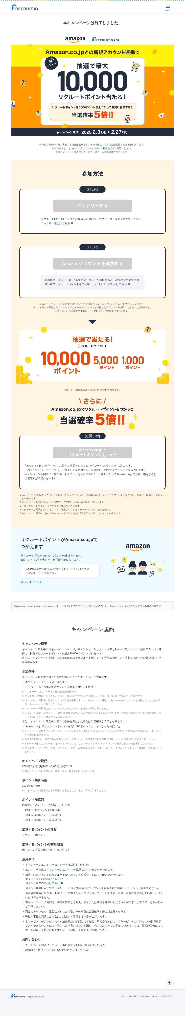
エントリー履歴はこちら (55, 223)
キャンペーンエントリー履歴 (63, 869)
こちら (63, 849)
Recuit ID (24, 7)
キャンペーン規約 (98, 148)
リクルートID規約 (128, 996)
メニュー (168, 7)
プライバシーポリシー (149, 996)
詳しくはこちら (117, 284)
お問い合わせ (168, 996)
